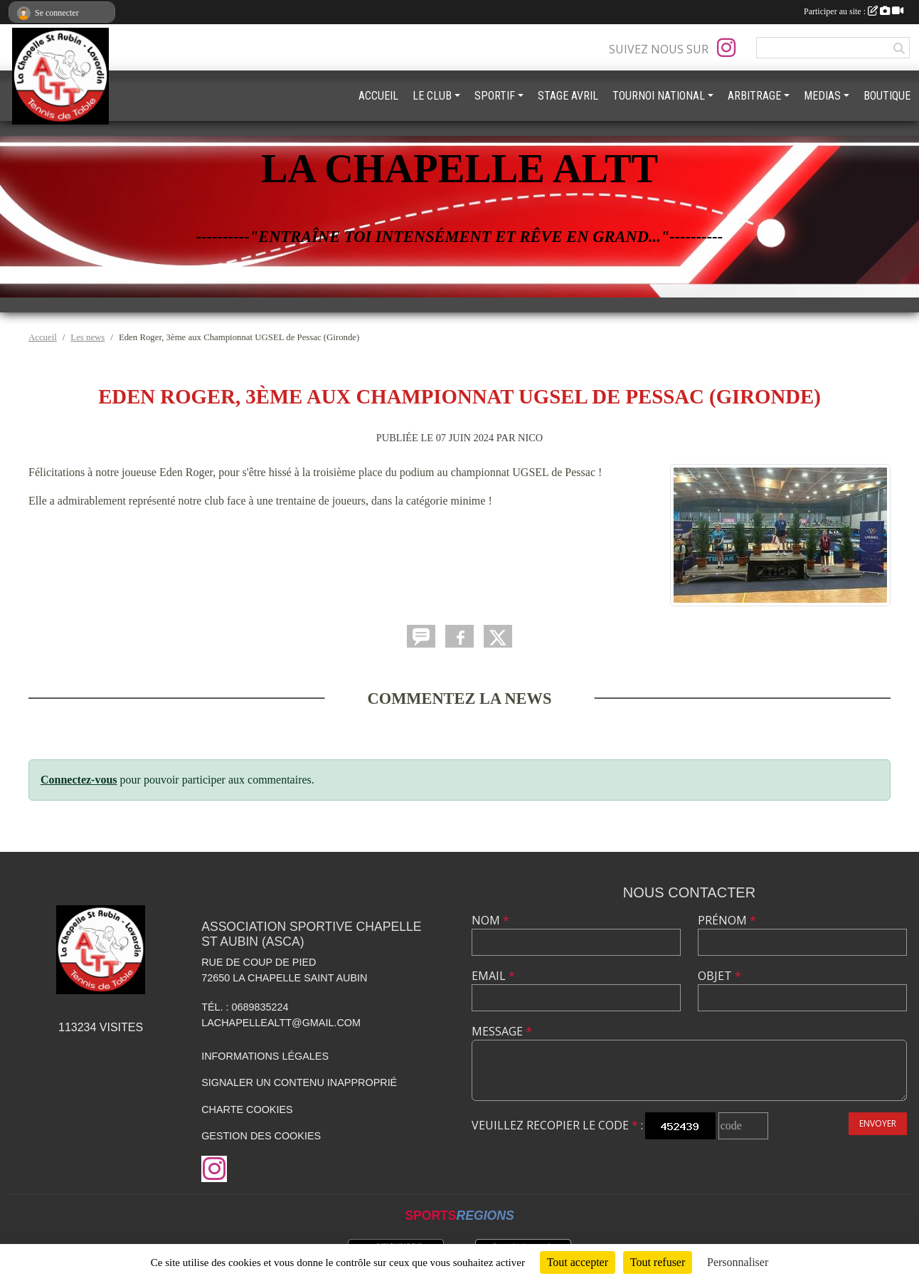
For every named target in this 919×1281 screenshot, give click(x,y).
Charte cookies (246, 1109)
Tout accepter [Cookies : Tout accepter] (577, 1262)
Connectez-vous (79, 780)
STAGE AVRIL (568, 95)
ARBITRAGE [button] (754, 95)
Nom (490, 920)
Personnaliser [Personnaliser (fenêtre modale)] (737, 1262)
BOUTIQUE (887, 95)
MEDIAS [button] (822, 95)
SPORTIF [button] (494, 95)
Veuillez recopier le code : (557, 1125)
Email (493, 976)
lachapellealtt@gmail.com (281, 1022)
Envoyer (877, 1123)
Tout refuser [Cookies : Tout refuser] (658, 1262)
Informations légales (265, 1056)
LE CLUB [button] (432, 95)
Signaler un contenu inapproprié (299, 1082)
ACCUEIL (378, 95)
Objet (719, 976)
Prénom (727, 920)
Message (502, 1031)
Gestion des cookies (261, 1136)
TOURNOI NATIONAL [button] (658, 95)
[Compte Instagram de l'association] (726, 47)
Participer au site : (853, 11)
